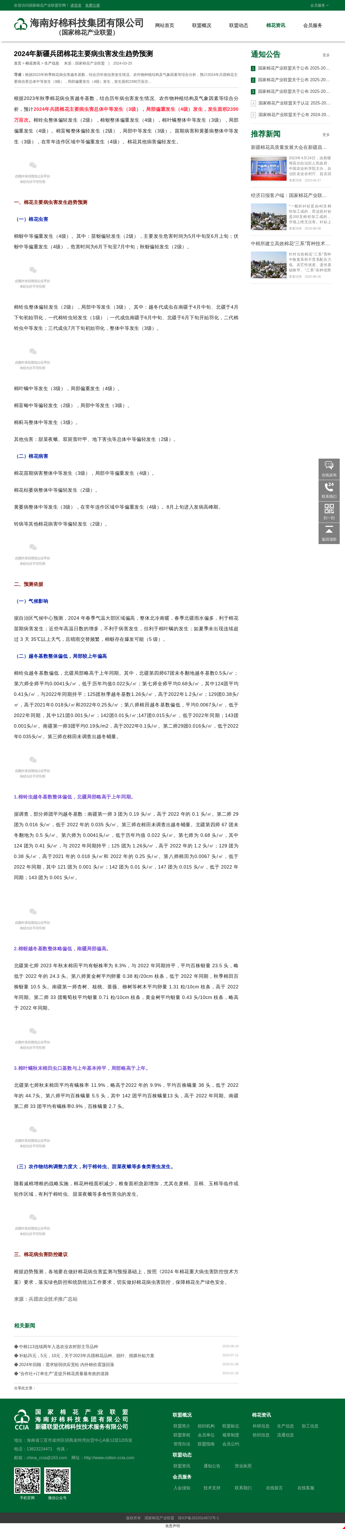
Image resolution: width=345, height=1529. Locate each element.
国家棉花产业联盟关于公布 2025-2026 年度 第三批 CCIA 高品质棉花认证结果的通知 (291, 68)
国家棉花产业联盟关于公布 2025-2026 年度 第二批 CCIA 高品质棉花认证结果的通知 (291, 80)
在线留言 (274, 1488)
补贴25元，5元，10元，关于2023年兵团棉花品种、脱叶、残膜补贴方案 (126, 1355)
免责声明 (172, 1526)
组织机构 (206, 1426)
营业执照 (243, 1466)
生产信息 (51, 63)
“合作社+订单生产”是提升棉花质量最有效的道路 (126, 1373)
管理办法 (181, 1444)
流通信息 (285, 1435)
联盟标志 (230, 1426)
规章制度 (230, 1435)
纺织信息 (261, 1435)
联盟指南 (206, 1444)
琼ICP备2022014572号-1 (198, 1518)
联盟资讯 (181, 1466)
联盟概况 (201, 25)
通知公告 (265, 54)
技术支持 (212, 1488)
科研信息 (261, 1426)
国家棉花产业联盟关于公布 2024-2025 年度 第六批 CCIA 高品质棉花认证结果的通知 (291, 115)
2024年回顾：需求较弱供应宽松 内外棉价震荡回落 (126, 1364)
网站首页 (164, 25)
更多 (326, 55)
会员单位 (206, 1435)
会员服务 (319, 5)
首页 (17, 63)
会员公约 (230, 1444)
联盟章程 (181, 1435)
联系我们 (243, 1488)
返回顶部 (329, 539)
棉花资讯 (275, 25)
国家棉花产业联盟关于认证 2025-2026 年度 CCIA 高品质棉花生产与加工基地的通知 (291, 103)
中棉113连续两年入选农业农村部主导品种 (126, 1346)
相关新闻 (24, 1326)
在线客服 (305, 1488)
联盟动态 (238, 25)
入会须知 (181, 1488)
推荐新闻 (265, 134)
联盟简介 (181, 1426)
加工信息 (310, 1426)
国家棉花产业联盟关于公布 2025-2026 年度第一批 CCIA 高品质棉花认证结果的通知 (291, 91)
